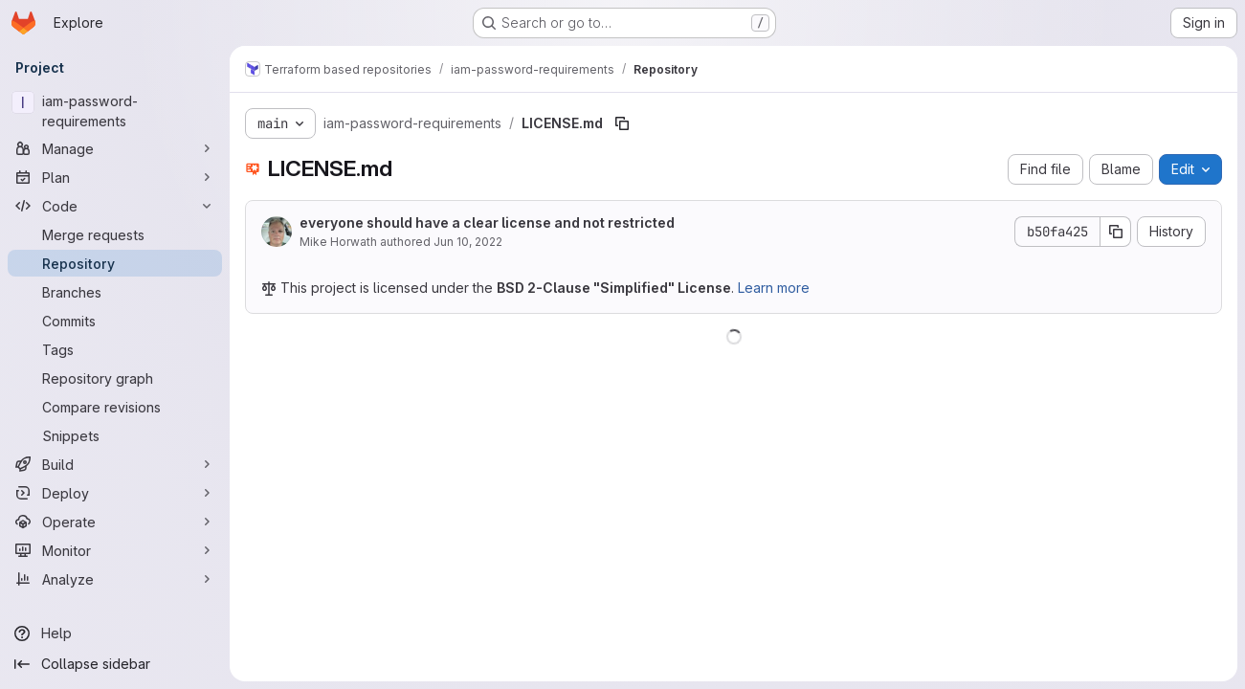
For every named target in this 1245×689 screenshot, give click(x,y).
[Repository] (115, 263)
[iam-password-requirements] (115, 111)
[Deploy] (115, 492)
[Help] (115, 633)
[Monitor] (115, 550)
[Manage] (115, 148)
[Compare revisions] (115, 406)
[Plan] (115, 177)
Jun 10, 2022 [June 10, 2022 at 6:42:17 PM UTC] (468, 241)
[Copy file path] (622, 123)
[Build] (115, 464)
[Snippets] (115, 435)
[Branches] (115, 291)
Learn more (774, 287)
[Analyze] (115, 579)
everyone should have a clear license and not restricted (487, 222)
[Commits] (115, 320)
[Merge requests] (115, 234)
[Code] (115, 205)
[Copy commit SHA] (1115, 231)
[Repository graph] (115, 378)
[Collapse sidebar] (115, 664)
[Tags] (115, 349)
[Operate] (115, 521)
